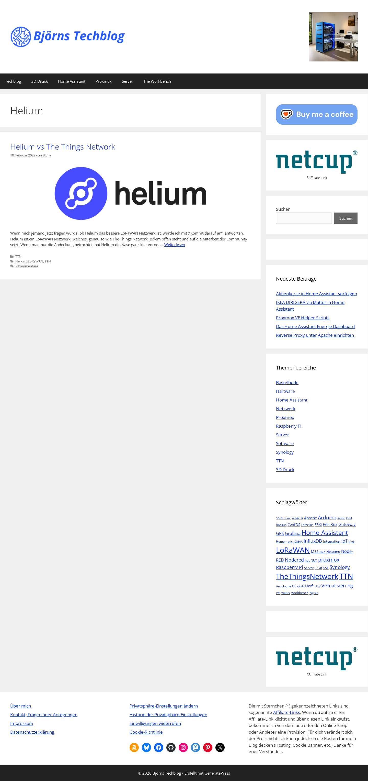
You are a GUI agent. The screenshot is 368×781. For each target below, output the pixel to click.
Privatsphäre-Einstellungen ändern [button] (164, 706)
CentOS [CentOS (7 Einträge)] (294, 524)
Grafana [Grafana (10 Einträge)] (293, 533)
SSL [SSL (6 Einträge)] (326, 567)
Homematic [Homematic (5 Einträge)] (284, 541)
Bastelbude (287, 382)
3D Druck (39, 81)
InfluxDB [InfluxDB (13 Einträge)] (313, 540)
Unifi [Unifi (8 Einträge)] (309, 585)
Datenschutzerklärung (32, 732)
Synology (285, 452)
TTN (18, 256)
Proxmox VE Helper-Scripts (302, 318)
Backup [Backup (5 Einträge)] (281, 525)
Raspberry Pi (288, 426)
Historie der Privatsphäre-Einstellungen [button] (168, 714)
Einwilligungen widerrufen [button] (155, 723)
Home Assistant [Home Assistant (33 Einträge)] (325, 532)
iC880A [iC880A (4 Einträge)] (298, 541)
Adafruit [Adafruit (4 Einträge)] (297, 518)
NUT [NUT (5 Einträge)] (314, 560)
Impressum (21, 723)
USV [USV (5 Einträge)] (317, 586)
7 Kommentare (26, 266)
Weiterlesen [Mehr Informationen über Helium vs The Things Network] (174, 244)
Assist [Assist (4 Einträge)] (341, 518)
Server (127, 81)
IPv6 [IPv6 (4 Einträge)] (351, 541)
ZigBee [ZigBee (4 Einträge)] (313, 593)
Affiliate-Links (286, 712)
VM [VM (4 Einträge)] (278, 593)
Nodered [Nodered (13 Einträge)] (294, 559)
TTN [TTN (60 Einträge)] (346, 576)
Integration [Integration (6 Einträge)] (331, 541)
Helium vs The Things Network (62, 146)
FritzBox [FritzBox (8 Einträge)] (330, 524)
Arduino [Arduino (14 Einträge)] (327, 517)
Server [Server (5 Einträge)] (309, 568)
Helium (20, 261)
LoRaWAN (35, 261)
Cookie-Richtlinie (146, 732)
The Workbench (157, 81)
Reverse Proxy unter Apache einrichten (315, 335)
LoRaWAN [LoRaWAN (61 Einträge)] (293, 550)
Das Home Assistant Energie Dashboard (315, 326)
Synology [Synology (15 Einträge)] (340, 567)
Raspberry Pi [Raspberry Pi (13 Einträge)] (289, 567)
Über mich (20, 706)
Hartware (285, 391)
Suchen (283, 209)
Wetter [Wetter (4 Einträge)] (285, 593)
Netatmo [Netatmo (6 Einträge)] (333, 551)
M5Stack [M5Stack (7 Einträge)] (318, 551)
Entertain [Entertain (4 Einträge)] (307, 525)
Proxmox (104, 81)
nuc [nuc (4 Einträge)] (307, 560)
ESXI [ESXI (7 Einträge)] (318, 524)
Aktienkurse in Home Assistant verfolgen (316, 294)
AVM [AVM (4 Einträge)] (349, 518)
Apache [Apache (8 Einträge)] (310, 517)
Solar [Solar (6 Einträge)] (318, 567)
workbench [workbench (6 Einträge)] (299, 592)
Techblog (13, 81)
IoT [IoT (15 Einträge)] (344, 540)
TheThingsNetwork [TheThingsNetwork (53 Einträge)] (307, 576)
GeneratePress (217, 773)
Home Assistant (71, 81)
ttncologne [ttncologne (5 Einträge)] (283, 586)
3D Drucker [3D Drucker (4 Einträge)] (283, 518)
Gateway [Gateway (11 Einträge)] (347, 524)
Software (285, 443)
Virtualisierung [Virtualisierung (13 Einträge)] (337, 585)
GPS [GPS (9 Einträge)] (280, 533)
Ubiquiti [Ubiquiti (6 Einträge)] (298, 586)
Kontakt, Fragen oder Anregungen (43, 714)
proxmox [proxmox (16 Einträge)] (328, 559)
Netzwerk (285, 408)
